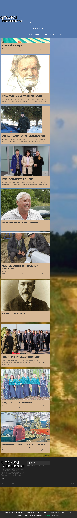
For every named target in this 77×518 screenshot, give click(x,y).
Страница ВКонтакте (35, 28)
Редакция (31, 4)
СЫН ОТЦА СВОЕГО (13, 345)
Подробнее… (55, 515)
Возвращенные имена (36, 16)
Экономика (42, 4)
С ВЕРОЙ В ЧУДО (12, 76)
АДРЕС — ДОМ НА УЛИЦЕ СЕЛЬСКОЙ (23, 167)
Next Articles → (46, 486)
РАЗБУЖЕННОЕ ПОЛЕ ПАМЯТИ (20, 254)
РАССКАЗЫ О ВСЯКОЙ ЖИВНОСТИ (22, 127)
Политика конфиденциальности (35, 497)
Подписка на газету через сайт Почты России (44, 22)
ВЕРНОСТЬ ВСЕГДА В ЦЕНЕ (17, 210)
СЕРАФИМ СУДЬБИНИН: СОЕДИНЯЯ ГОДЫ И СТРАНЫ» (45, 34)
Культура (68, 4)
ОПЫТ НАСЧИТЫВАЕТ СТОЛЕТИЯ (21, 388)
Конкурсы (51, 16)
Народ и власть (55, 4)
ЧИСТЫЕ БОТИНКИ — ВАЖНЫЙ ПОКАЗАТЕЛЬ (20, 298)
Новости (38, 10)
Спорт (30, 10)
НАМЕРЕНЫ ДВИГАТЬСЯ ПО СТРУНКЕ (23, 475)
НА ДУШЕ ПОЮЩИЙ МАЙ (17, 433)
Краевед (59, 10)
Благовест (49, 10)
